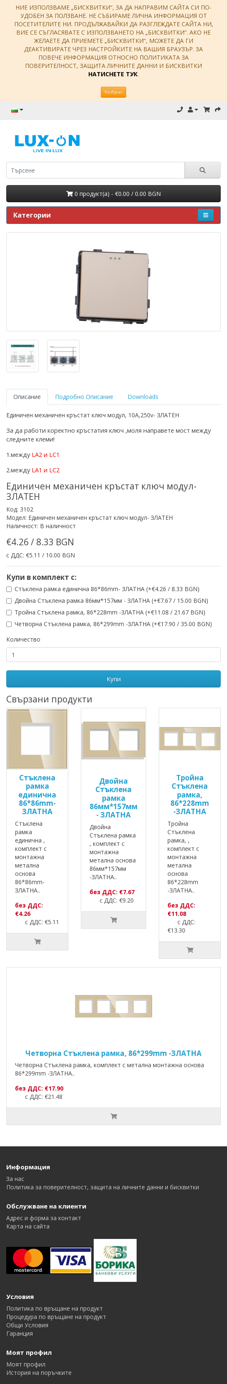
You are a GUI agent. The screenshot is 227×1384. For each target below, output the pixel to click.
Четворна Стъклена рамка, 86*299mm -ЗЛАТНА (113, 1053)
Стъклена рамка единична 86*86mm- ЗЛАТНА (37, 795)
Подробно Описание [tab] (84, 397)
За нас (15, 1179)
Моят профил (25, 1364)
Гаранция (19, 1333)
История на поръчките (39, 1372)
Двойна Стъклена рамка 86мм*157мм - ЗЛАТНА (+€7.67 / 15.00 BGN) (111, 600)
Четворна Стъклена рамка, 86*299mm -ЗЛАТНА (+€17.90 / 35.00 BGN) (113, 624)
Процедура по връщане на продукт (56, 1317)
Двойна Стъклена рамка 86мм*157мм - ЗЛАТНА (113, 798)
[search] (95, 170)
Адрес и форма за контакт (43, 1218)
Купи (114, 678)
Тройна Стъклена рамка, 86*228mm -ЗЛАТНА (189, 795)
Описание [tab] (27, 397)
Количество (23, 639)
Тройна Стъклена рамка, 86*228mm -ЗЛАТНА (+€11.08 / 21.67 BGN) (110, 612)
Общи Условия (27, 1325)
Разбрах (113, 92)
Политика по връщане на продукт (54, 1308)
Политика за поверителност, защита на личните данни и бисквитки (102, 1187)
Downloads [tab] (142, 397)
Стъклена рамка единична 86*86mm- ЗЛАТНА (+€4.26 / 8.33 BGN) (107, 589)
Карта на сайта (28, 1226)
